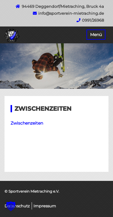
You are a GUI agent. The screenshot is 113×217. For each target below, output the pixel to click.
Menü (96, 34)
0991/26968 (93, 20)
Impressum (44, 205)
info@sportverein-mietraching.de (71, 13)
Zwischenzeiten (27, 123)
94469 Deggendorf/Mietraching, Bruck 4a (63, 6)
